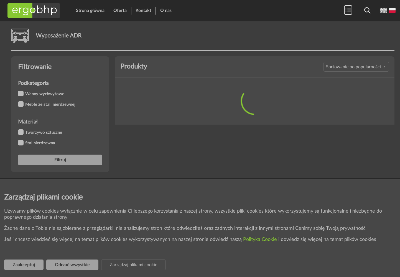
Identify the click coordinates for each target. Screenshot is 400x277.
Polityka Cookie (260, 239)
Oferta (120, 10)
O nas (166, 10)
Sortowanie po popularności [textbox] (353, 67)
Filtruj (60, 160)
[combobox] (356, 67)
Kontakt (143, 10)
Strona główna (90, 10)
